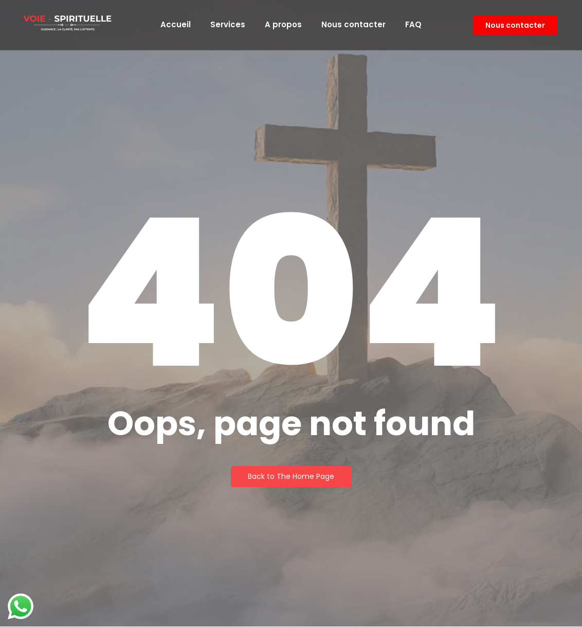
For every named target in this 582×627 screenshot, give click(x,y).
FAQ (413, 24)
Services (227, 24)
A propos (283, 24)
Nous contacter (353, 24)
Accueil (175, 24)
